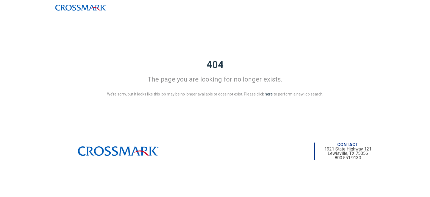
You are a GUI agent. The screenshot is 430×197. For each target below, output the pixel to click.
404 (215, 65)
